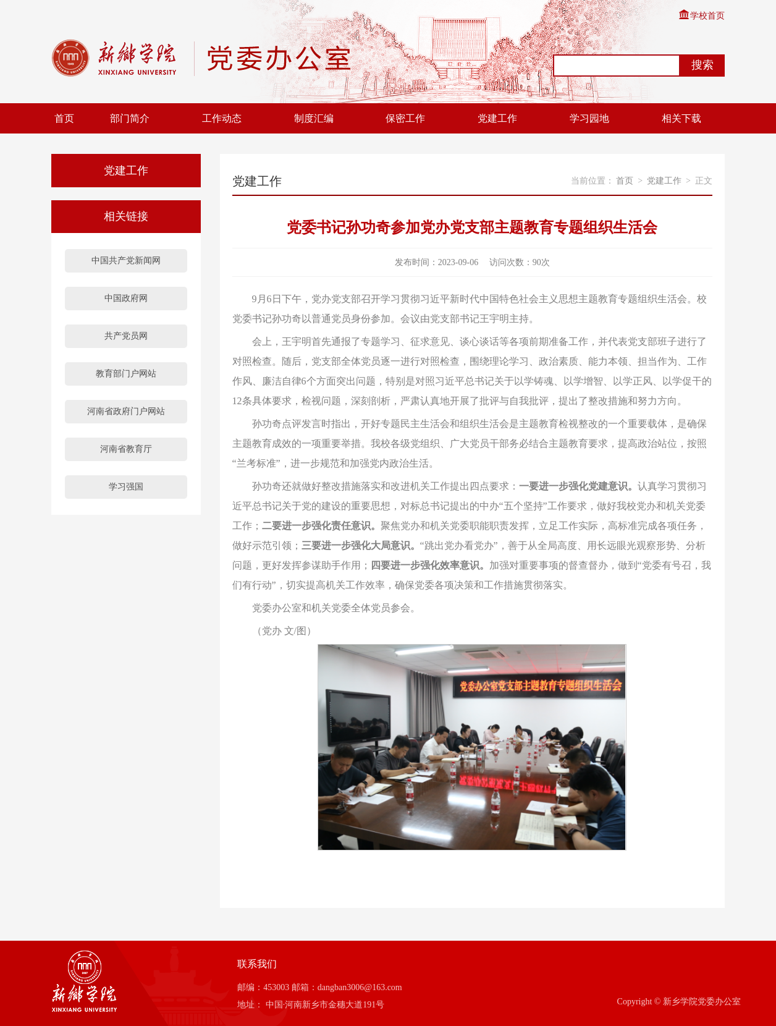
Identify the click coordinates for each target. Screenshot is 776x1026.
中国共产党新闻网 (126, 260)
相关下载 (681, 118)
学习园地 (589, 118)
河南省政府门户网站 (126, 411)
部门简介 (130, 118)
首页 (64, 118)
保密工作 (405, 118)
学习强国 (126, 486)
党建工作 (497, 118)
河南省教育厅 (126, 449)
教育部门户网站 (126, 373)
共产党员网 (126, 336)
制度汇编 (314, 118)
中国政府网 (126, 298)
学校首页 (701, 15)
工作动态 (222, 118)
